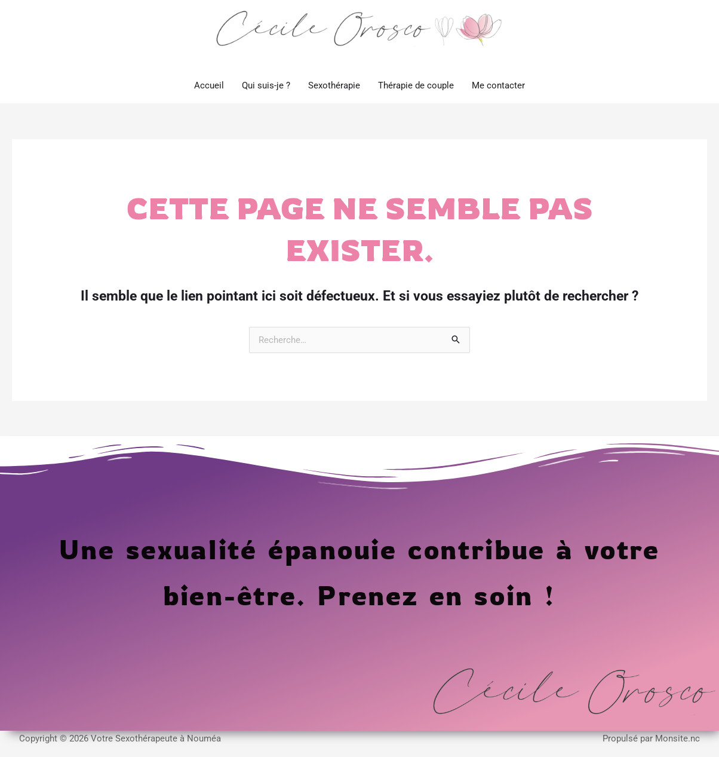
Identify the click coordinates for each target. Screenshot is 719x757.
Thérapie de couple (416, 95)
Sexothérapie (334, 95)
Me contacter (498, 95)
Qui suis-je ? (266, 95)
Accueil (209, 95)
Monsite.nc (677, 748)
